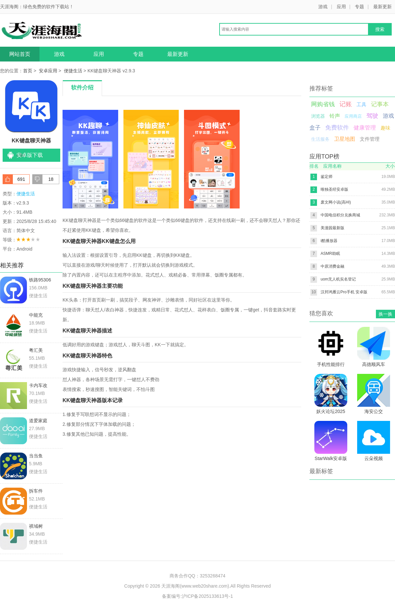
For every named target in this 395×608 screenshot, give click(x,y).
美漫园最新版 (332, 228)
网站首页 (19, 54)
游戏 (323, 6)
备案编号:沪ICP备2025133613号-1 (197, 596)
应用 (341, 6)
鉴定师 (326, 176)
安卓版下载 (29, 155)
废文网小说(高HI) (336, 202)
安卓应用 (48, 70)
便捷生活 (73, 70)
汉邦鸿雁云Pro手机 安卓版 (344, 292)
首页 (27, 70)
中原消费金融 (332, 266)
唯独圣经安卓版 (334, 189)
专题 (359, 6)
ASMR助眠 (330, 253)
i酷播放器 (329, 240)
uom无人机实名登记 (338, 279)
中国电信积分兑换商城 (340, 215)
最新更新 (382, 6)
